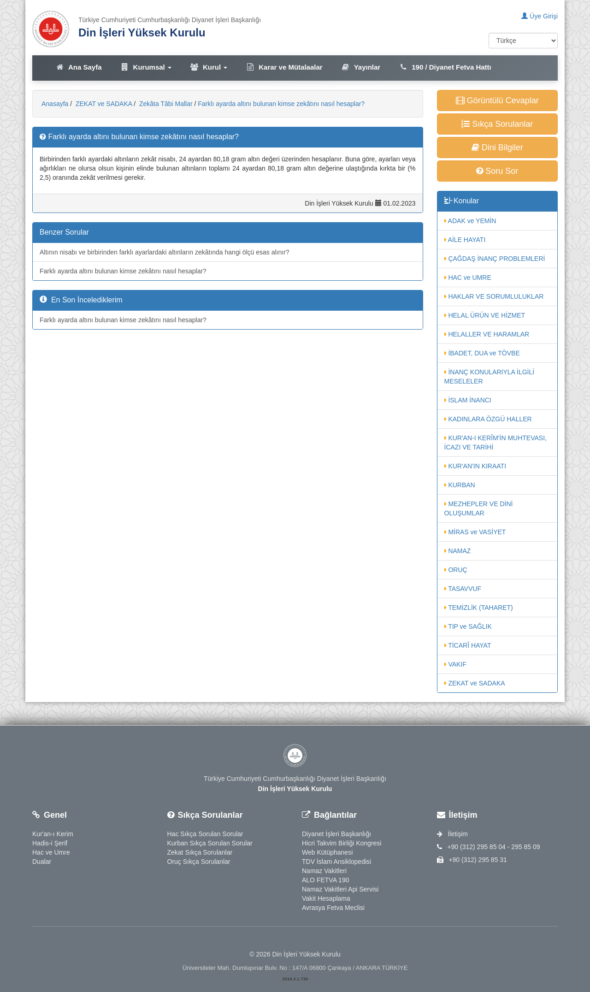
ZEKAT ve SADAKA (103, 103)
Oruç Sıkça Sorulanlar (198, 861)
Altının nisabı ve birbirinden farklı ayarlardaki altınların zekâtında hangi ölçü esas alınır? (164, 252)
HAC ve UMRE (467, 277)
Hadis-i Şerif (49, 843)
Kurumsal (145, 67)
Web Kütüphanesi (327, 852)
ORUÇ (455, 569)
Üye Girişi (539, 16)
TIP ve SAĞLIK (468, 626)
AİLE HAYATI (465, 239)
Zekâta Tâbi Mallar (165, 103)
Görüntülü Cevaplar (497, 100)
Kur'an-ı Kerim (52, 834)
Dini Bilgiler (497, 147)
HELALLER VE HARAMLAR (487, 334)
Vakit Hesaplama (326, 898)
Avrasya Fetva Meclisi (333, 907)
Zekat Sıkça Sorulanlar (200, 852)
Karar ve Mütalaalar (284, 67)
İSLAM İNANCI (467, 400)
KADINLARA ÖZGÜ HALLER (488, 419)
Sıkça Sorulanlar (497, 124)
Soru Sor (497, 171)
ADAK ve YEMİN (470, 220)
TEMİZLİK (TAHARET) (478, 607)
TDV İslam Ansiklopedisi (336, 861)
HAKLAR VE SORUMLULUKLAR (494, 296)
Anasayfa (54, 103)
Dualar (41, 861)
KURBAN (459, 485)
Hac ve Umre (51, 852)
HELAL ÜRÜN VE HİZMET (484, 315)
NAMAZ (457, 551)
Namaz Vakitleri (324, 870)
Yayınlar (361, 67)
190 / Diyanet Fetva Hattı (445, 67)
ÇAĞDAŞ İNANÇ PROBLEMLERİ (494, 258)
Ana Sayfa (78, 67)
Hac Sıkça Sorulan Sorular (205, 834)
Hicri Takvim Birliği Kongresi (341, 843)
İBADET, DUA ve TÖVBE (482, 353)
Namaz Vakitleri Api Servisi (340, 889)
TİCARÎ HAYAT (467, 645)
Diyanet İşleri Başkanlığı (336, 834)
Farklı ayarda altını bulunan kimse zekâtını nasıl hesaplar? (281, 103)
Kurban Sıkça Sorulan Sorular (210, 843)
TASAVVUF (462, 588)
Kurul (208, 67)
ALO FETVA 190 (325, 880)
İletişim (452, 834)
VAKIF (455, 664)
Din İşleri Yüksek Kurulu (142, 32)
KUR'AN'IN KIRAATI (475, 466)
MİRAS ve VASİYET (475, 532)
